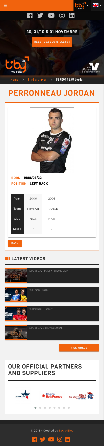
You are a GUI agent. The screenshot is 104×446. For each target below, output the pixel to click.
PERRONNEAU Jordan (70, 79)
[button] (35, 408)
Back (14, 243)
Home (14, 79)
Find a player (37, 79)
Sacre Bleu (66, 430)
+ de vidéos (79, 348)
